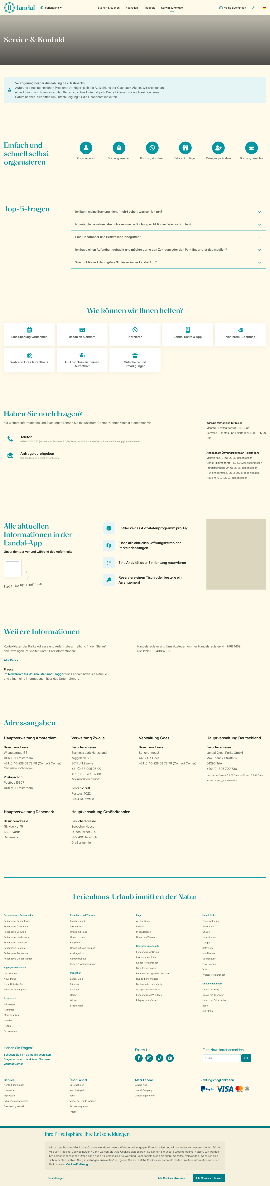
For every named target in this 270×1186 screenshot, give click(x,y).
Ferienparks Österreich (16, 926)
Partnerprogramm (79, 1106)
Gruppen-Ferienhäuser (148, 989)
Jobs (72, 1095)
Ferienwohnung (210, 921)
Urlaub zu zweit (78, 937)
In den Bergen (143, 931)
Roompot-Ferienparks (15, 989)
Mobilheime (208, 953)
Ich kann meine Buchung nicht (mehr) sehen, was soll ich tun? (118, 211)
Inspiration (131, 7)
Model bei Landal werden (83, 1101)
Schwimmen (10, 1031)
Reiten (7, 1025)
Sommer (74, 989)
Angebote (149, 7)
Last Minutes (10, 973)
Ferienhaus (208, 926)
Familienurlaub (77, 921)
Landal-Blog (76, 978)
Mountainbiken (12, 1015)
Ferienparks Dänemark (15, 942)
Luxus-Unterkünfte (146, 957)
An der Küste (143, 921)
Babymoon (75, 942)
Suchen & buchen (109, 7)
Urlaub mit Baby (210, 989)
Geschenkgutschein (14, 1106)
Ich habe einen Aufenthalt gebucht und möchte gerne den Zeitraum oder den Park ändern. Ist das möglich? (151, 249)
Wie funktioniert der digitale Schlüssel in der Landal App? (116, 262)
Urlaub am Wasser (145, 937)
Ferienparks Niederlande (17, 937)
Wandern (8, 1020)
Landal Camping (143, 1090)
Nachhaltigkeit (77, 1090)
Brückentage (77, 1005)
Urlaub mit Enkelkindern (214, 1000)
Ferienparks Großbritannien (18, 958)
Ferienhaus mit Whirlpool (149, 994)
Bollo (205, 1005)
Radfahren (9, 1009)
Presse (73, 1111)
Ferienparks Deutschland (17, 921)
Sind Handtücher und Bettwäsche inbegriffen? (108, 237)
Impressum (9, 1095)
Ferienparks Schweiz (15, 931)
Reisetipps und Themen (82, 915)
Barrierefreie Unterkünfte (149, 984)
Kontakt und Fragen (14, 1084)
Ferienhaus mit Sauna (147, 951)
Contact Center (13, 1063)
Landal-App (141, 1084)
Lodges (206, 942)
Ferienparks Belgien (14, 947)
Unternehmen (77, 1084)
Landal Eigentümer (145, 1095)
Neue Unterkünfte (13, 984)
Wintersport (10, 1004)
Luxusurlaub (76, 926)
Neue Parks (10, 978)
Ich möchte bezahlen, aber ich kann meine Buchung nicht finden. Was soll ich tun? (133, 224)
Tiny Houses (209, 964)
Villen (205, 969)
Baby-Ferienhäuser (146, 968)
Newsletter (9, 1090)
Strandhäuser (209, 958)
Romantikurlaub (78, 958)
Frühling (74, 984)
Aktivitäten (208, 1011)
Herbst (73, 994)
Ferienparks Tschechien (16, 953)
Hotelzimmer (209, 937)
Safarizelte (208, 947)
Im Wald (140, 926)
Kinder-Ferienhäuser (147, 962)
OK (246, 1058)
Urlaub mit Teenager (213, 994)
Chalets (206, 931)
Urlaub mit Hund (78, 931)
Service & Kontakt (172, 7)
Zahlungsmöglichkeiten (16, 1101)
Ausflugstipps (77, 953)
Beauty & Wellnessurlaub (83, 964)
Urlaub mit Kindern (212, 983)
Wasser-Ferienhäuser (213, 974)
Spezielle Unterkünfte (147, 946)
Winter (73, 1000)
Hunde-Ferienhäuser (147, 978)
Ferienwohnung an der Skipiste (152, 973)
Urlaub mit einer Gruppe (82, 947)
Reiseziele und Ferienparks (18, 915)
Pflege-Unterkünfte (146, 1000)
